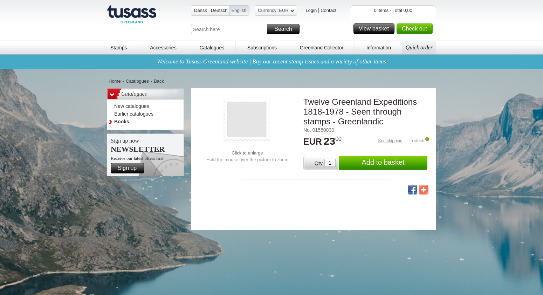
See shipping (390, 140)
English (239, 10)
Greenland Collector (322, 47)
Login (311, 10)
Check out (416, 28)
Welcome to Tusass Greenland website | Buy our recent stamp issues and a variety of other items (271, 61)
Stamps (118, 47)
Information (378, 47)
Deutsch (219, 10)
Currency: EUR (276, 11)
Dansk (200, 10)
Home (115, 81)
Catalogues (211, 47)
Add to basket (393, 163)
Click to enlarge (247, 153)
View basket (375, 28)
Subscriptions (262, 47)
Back (159, 81)
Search (285, 29)
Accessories (163, 47)
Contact (328, 10)
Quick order (419, 47)
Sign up (130, 168)
